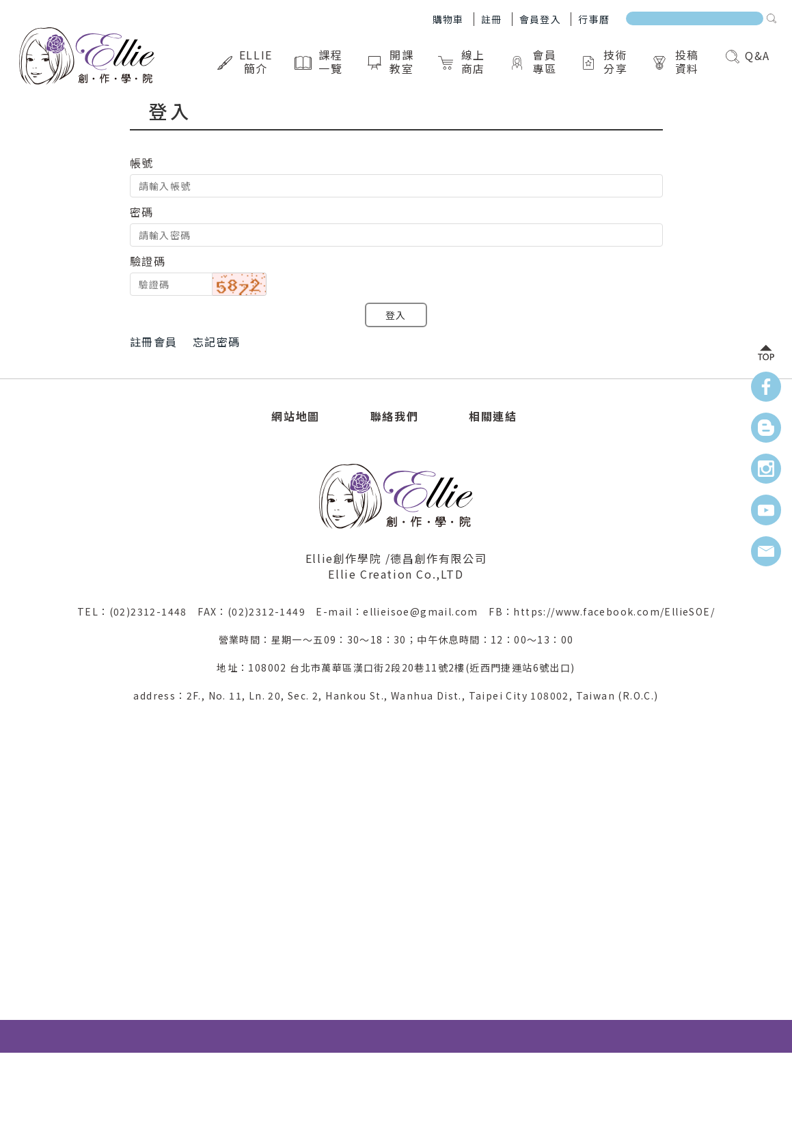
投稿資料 (677, 61)
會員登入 (540, 19)
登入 (396, 315)
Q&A (748, 55)
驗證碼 (148, 261)
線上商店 (463, 61)
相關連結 (493, 416)
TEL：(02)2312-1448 (137, 611)
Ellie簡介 (246, 61)
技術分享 (606, 61)
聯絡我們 (394, 416)
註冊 (491, 19)
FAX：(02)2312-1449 (256, 611)
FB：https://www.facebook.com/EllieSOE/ (602, 611)
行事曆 (594, 19)
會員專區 (534, 61)
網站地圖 (295, 416)
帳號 (142, 162)
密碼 (142, 212)
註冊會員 (154, 342)
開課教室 (392, 61)
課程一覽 (320, 61)
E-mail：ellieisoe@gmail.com (402, 611)
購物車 (448, 19)
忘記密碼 (217, 342)
